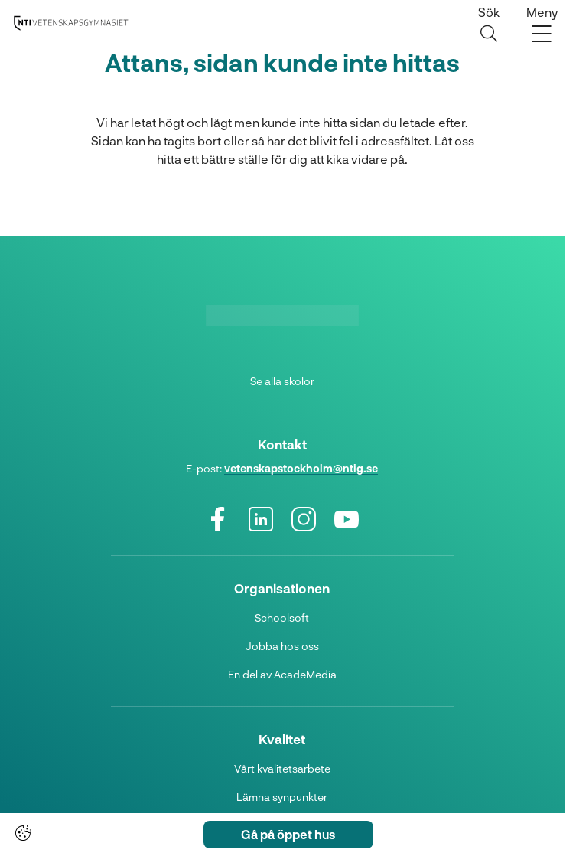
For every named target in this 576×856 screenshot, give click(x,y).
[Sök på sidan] (488, 24)
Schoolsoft (282, 617)
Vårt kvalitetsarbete (282, 768)
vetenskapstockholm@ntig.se (301, 468)
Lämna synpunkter (281, 796)
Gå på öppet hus (288, 834)
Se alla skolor (282, 380)
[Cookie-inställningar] (23, 833)
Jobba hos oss (282, 645)
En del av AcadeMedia (282, 674)
